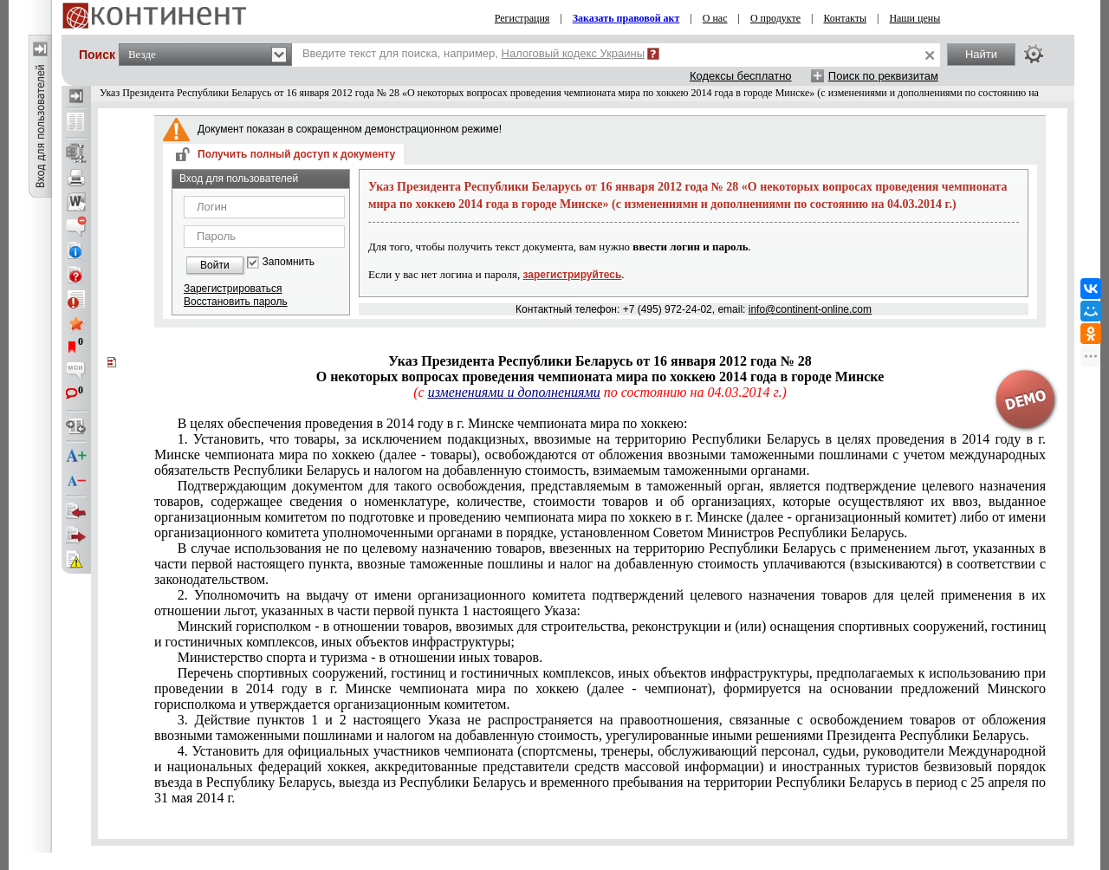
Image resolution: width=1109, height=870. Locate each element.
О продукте (775, 18)
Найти (981, 54)
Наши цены (914, 18)
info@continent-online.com (810, 309)
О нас (715, 18)
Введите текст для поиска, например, (473, 53)
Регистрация (522, 18)
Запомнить (289, 262)
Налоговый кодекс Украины (573, 53)
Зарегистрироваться (233, 288)
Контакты (844, 18)
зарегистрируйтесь (572, 275)
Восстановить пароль (236, 301)
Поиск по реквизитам (883, 75)
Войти (215, 265)
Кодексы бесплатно (741, 75)
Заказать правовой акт (626, 18)
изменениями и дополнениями (514, 392)
